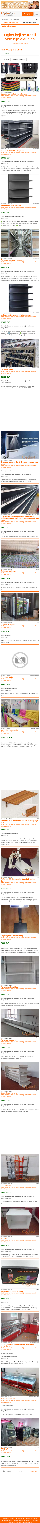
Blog (23, 1518)
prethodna (6, 1471)
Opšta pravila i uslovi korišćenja (19, 1520)
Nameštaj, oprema (6, 97)
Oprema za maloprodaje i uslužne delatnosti (23, 96)
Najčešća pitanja (8, 1518)
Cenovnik (34, 1520)
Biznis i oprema (5, 96)
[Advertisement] (20, 410)
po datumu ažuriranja (18, 59)
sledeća (34, 1471)
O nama (18, 1518)
